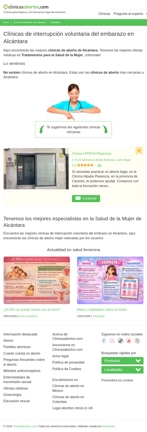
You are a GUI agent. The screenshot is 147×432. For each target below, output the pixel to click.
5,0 (83, 165)
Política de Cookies (66, 369)
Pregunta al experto (128, 14)
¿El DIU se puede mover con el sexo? (31, 310)
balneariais (108, 426)
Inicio (6, 22)
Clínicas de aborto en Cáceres (30, 22)
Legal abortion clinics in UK (72, 408)
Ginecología (12, 395)
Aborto (8, 341)
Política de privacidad (68, 362)
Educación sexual (16, 401)
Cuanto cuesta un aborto (21, 353)
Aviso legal (60, 356)
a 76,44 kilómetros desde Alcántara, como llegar (101, 159)
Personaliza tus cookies (117, 380)
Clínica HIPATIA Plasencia (91, 153)
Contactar (86, 198)
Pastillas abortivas (17, 347)
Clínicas (104, 14)
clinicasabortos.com (25, 426)
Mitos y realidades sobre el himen (102, 310)
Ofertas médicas (15, 388)
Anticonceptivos (28, 316)
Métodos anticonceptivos (22, 371)
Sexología (99, 316)
